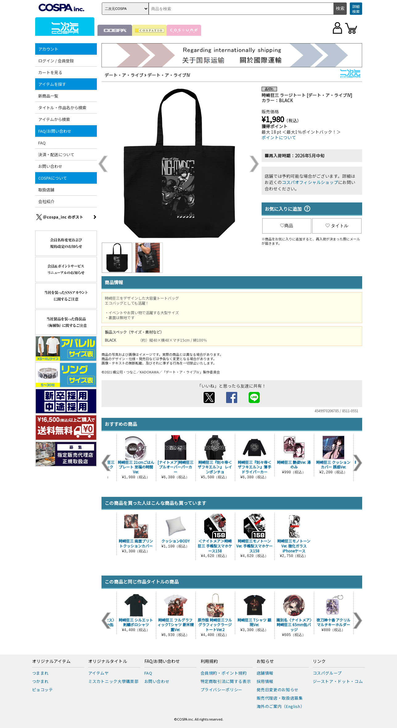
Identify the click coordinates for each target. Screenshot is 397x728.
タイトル (336, 225)
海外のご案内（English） (281, 706)
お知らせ (265, 661)
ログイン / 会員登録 (56, 61)
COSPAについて (52, 178)
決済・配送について (56, 154)
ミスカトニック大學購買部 (113, 681)
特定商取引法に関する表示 (226, 681)
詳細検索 (356, 9)
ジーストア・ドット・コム (338, 681)
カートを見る (50, 72)
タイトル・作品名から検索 (62, 107)
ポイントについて (279, 137)
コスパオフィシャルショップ (310, 182)
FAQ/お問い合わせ (54, 131)
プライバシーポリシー (222, 690)
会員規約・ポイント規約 (224, 673)
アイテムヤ (98, 673)
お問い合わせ (50, 166)
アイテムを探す (52, 84)
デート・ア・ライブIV (168, 75)
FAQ (42, 143)
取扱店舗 (46, 190)
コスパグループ (327, 673)
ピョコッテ (42, 690)
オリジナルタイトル (107, 661)
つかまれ (40, 681)
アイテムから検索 (54, 119)
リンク (319, 661)
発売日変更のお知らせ (278, 690)
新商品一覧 (48, 96)
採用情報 (265, 681)
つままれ (40, 673)
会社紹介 (46, 201)
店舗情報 (265, 673)
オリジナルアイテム (51, 661)
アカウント (48, 49)
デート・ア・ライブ (124, 75)
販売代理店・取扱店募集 (280, 698)
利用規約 (209, 661)
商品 (286, 225)
